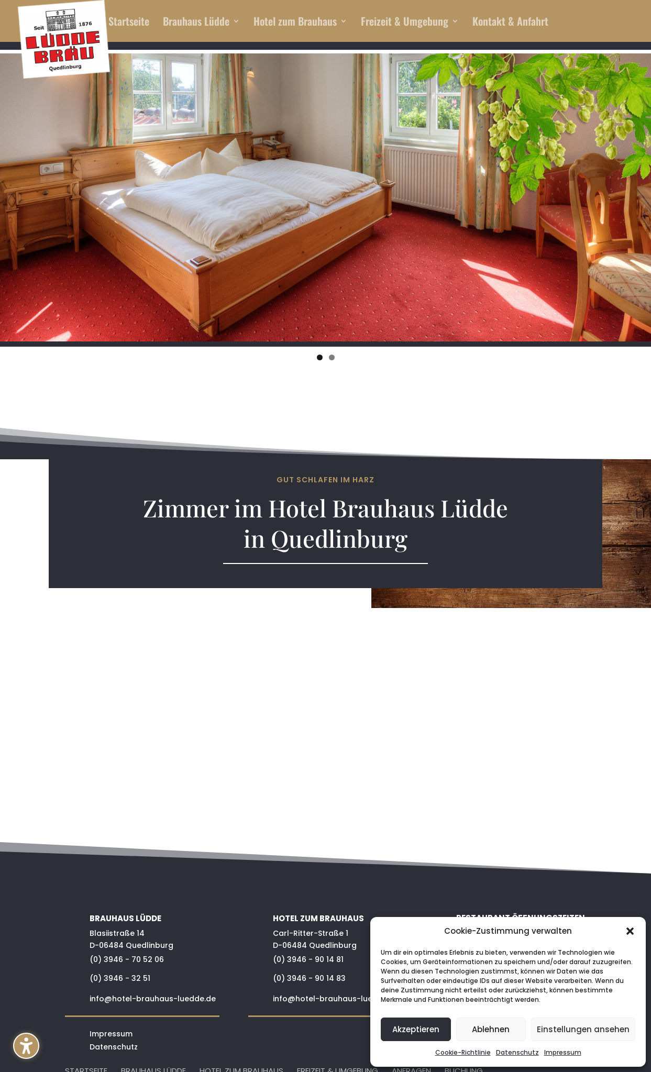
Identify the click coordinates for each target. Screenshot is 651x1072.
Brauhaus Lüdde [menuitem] (196, 23)
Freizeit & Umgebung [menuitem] (404, 23)
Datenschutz (517, 1052)
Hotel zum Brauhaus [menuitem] (295, 23)
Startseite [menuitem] (128, 23)
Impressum (562, 1052)
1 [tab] (320, 357)
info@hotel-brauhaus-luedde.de (153, 998)
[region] (325, 199)
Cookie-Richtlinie (463, 1052)
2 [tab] (332, 357)
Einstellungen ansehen (583, 1029)
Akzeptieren (415, 1029)
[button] (26, 1046)
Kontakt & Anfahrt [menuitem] (510, 23)
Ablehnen (491, 1029)
